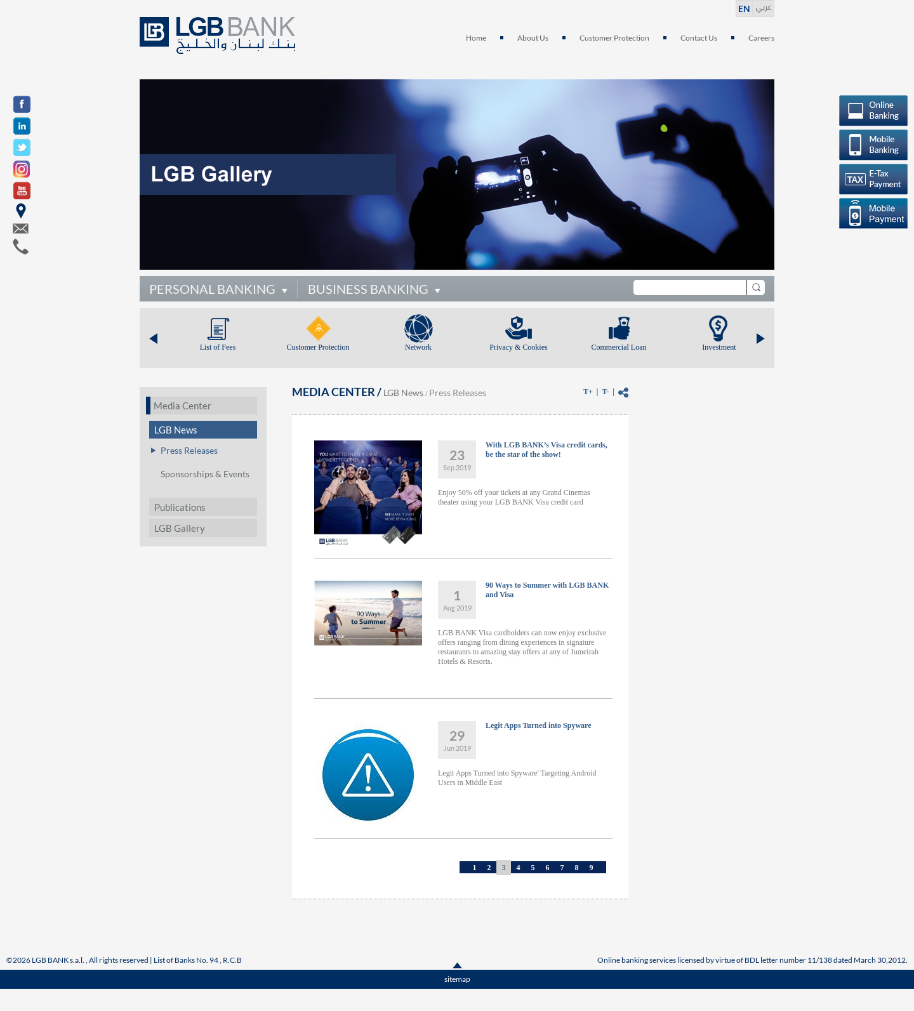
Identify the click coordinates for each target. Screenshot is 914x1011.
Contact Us (698, 38)
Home (476, 38)
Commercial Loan (619, 347)
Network (418, 347)
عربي (764, 5)
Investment (719, 347)
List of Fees (218, 347)
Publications (180, 507)
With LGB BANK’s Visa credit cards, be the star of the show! (546, 449)
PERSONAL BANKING (212, 288)
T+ (588, 391)
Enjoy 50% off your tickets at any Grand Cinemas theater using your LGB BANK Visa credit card (514, 497)
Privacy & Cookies (518, 347)
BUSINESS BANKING (368, 288)
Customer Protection (614, 38)
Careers (761, 38)
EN (744, 8)
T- (605, 391)
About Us (532, 38)
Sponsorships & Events (205, 473)
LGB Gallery (179, 528)
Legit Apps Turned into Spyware (539, 725)
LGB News (175, 429)
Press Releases (189, 450)
